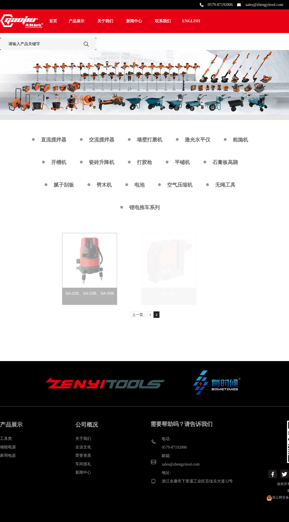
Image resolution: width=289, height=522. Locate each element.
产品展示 (76, 21)
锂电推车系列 (144, 207)
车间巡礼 (83, 464)
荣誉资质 (83, 455)
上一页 (137, 315)
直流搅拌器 (53, 140)
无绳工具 (225, 185)
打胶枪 (144, 162)
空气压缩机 (179, 185)
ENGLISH (191, 21)
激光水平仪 (197, 140)
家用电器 (8, 455)
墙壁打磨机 (149, 140)
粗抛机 (240, 140)
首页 (53, 21)
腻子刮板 (64, 185)
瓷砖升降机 (101, 162)
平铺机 (182, 162)
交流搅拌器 (101, 140)
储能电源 (8, 447)
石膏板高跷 (225, 162)
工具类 (6, 438)
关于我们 (105, 21)
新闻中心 (134, 21)
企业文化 (83, 447)
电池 (139, 185)
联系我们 (163, 21)
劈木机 (104, 185)
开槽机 (58, 162)
